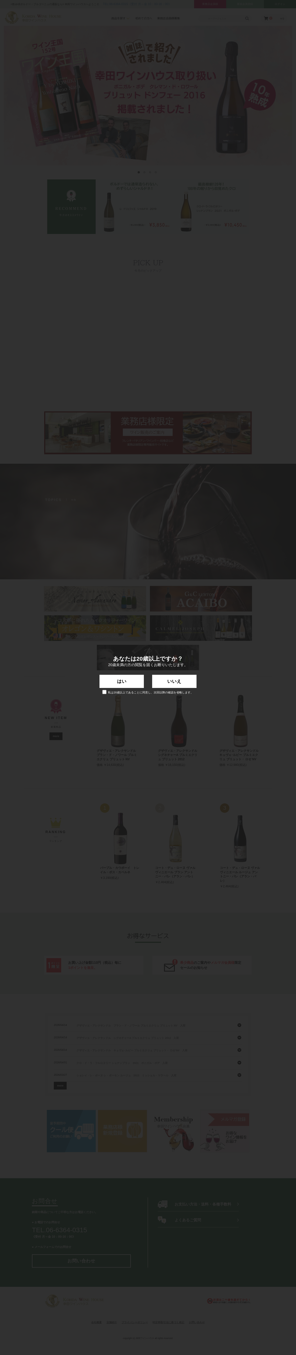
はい (121, 681)
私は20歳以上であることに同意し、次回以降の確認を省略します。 (148, 692)
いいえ (174, 681)
